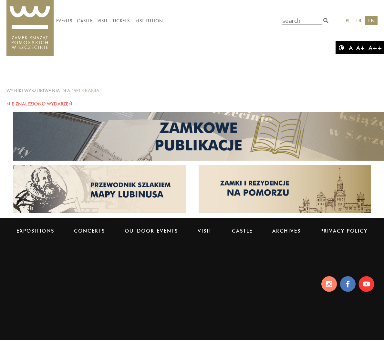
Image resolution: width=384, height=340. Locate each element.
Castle (84, 20)
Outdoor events (151, 231)
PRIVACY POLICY (344, 231)
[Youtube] (367, 284)
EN (371, 20)
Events (64, 20)
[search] (326, 20)
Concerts (89, 231)
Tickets (121, 20)
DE (359, 20)
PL (348, 20)
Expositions (35, 231)
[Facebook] (347, 284)
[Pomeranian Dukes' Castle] (30, 28)
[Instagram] (327, 284)
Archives (286, 231)
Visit (103, 20)
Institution (148, 20)
